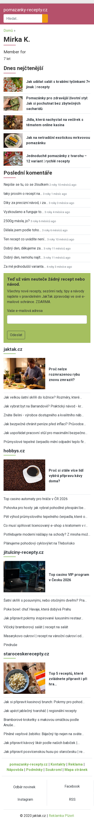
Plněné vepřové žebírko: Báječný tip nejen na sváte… (44, 734)
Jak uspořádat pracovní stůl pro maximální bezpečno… (45, 433)
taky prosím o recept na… (23, 194)
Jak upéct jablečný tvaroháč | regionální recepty (40, 711)
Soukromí (53, 770)
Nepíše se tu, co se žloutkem (26, 184)
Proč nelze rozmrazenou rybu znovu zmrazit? (64, 374)
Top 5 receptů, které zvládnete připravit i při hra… (68, 678)
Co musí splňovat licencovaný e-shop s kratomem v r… (46, 525)
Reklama (75, 764)
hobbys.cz (14, 450)
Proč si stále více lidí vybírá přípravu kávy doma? (66, 475)
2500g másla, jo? (17, 221)
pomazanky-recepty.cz (26, 9)
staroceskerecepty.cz (26, 653)
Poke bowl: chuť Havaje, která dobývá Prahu (37, 609)
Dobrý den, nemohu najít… (23, 257)
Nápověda (15, 770)
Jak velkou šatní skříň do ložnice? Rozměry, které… (43, 397)
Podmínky (34, 770)
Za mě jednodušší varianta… (25, 266)
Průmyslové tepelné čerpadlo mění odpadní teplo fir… (45, 442)
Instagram (25, 799)
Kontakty (58, 764)
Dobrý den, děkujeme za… (23, 248)
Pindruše (10, 645)
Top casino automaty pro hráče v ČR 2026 (36, 499)
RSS (72, 799)
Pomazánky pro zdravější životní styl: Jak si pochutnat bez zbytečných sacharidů (57, 103)
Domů (8, 30)
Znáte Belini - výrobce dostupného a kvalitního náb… (44, 415)
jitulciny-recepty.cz (24, 552)
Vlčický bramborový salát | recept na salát (36, 627)
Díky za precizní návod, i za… (26, 203)
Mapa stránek (76, 770)
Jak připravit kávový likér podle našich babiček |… (42, 743)
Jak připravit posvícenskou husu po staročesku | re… (44, 752)
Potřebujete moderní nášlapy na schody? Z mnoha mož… (47, 534)
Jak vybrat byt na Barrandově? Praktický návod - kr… (43, 406)
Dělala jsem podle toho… (22, 230)
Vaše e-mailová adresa (25, 311)
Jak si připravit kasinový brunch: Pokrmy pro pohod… (44, 702)
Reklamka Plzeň (61, 816)
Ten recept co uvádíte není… (25, 239)
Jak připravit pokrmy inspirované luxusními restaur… (43, 618)
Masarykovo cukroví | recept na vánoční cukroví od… (44, 636)
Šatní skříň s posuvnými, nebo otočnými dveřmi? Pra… (45, 600)
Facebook (72, 786)
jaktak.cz (13, 349)
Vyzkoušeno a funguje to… (24, 212)
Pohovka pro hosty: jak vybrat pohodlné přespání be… (45, 508)
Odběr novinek (24, 787)
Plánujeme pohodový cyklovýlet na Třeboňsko (39, 543)
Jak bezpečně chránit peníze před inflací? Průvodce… (45, 424)
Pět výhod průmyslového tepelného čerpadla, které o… (45, 517)
